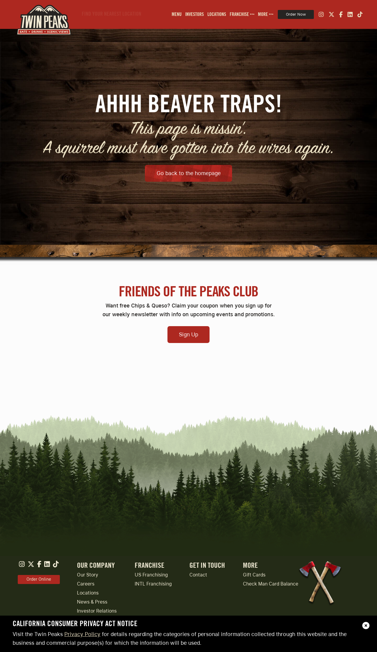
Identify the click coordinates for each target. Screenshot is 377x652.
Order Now (296, 14)
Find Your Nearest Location (111, 14)
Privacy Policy (82, 634)
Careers (85, 584)
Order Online (38, 579)
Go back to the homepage (189, 173)
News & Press (92, 602)
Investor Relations (97, 611)
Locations (88, 593)
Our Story (87, 575)
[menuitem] (175, 15)
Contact (198, 575)
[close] (365, 625)
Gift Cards (254, 575)
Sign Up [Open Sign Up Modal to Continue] (188, 334)
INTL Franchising (153, 584)
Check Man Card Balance (270, 584)
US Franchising (151, 575)
